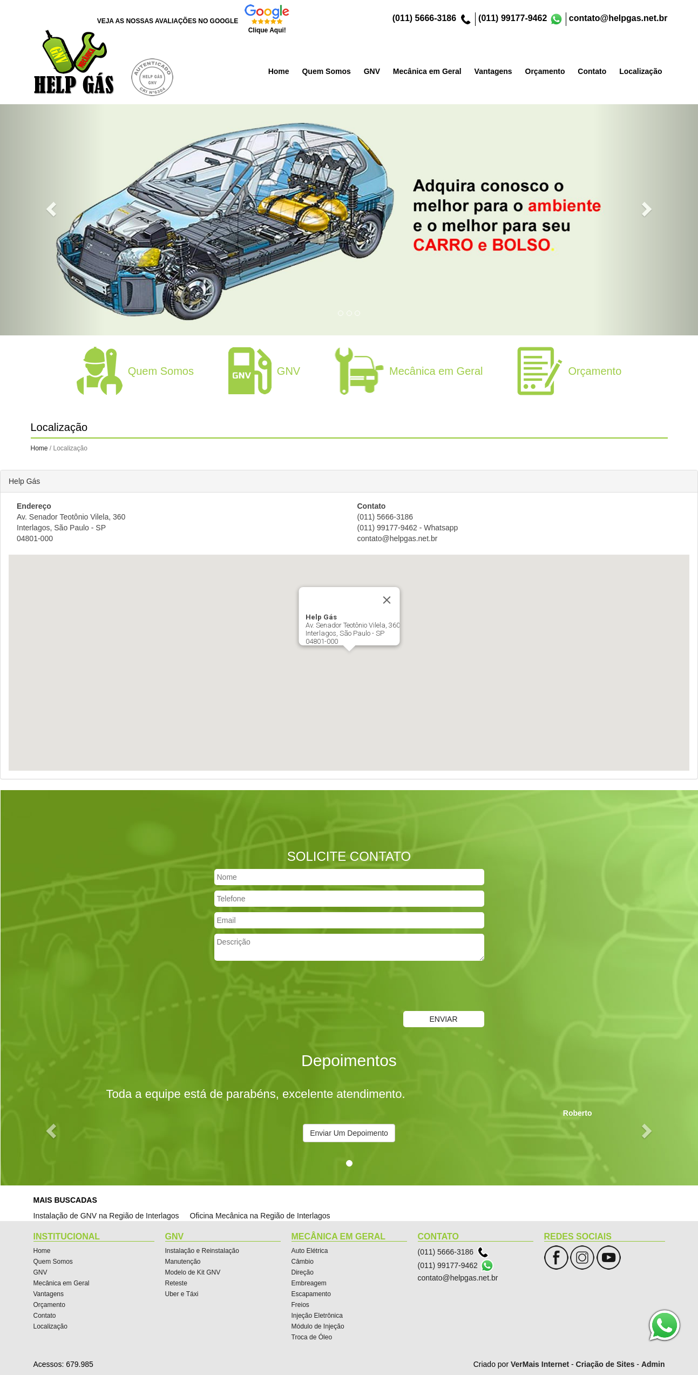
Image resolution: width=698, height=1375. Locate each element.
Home (39, 448)
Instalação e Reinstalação (202, 1251)
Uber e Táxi (182, 1294)
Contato (44, 1315)
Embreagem (309, 1283)
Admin (653, 1364)
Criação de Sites (605, 1364)
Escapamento (311, 1294)
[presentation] (296, 987)
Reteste (176, 1283)
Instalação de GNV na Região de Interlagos (106, 1215)
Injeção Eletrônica (317, 1315)
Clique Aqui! (267, 30)
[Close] (386, 600)
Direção (303, 1272)
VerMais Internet (540, 1364)
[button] (52, 208)
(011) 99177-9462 (512, 18)
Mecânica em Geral (61, 1283)
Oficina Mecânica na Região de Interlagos (260, 1215)
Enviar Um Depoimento (349, 1133)
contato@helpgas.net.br (618, 18)
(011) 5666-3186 (424, 18)
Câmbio (303, 1261)
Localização (50, 1326)
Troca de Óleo (312, 1337)
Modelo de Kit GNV (193, 1272)
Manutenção (183, 1261)
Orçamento (49, 1305)
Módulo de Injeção (318, 1326)
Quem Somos (53, 1261)
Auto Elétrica (310, 1251)
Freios (300, 1305)
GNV (40, 1272)
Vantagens (48, 1294)
